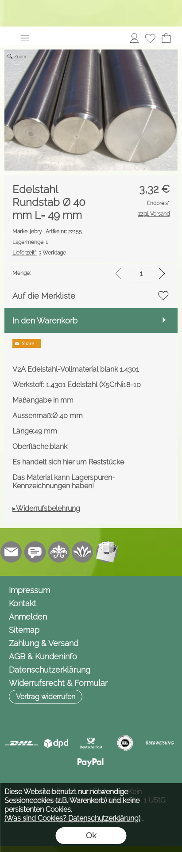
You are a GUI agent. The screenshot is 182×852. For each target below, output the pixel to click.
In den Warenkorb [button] (44, 320)
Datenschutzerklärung (49, 669)
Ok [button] (91, 835)
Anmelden (28, 616)
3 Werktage (39, 253)
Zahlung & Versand (43, 643)
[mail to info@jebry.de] (11, 552)
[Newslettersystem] (107, 552)
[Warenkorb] (166, 38)
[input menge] (141, 273)
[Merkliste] (150, 38)
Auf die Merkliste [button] (43, 295)
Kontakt (22, 603)
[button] (25, 38)
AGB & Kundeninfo (43, 656)
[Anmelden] (134, 38)
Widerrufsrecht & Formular (58, 683)
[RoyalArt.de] (59, 552)
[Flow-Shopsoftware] (83, 552)
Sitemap (24, 630)
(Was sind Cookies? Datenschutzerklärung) (72, 818)
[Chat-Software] (35, 552)
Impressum (29, 590)
